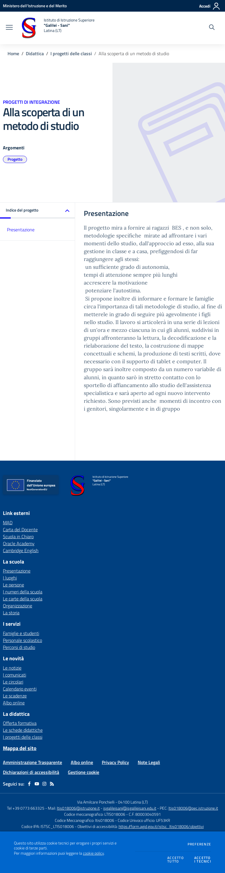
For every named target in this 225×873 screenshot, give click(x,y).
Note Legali (149, 762)
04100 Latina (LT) (133, 802)
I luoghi (10, 577)
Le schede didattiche (23, 730)
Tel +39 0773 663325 (25, 808)
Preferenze (199, 844)
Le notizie (12, 667)
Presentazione (21, 229)
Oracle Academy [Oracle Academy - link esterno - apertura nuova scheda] (19, 543)
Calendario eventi (20, 688)
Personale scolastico (22, 640)
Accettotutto (175, 859)
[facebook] (29, 783)
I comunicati (14, 674)
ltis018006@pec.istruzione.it (193, 808)
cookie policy (93, 853)
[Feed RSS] (52, 783)
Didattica (35, 53)
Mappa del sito (20, 748)
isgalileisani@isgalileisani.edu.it (129, 808)
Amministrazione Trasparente (32, 762)
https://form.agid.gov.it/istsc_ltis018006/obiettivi (161, 826)
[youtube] (36, 783)
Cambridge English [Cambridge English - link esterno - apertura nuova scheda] (21, 550)
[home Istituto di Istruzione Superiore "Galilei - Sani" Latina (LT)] (57, 27)
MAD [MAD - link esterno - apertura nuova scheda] (7, 522)
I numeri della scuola (22, 591)
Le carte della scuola (22, 598)
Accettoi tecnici (202, 859)
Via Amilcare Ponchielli (96, 802)
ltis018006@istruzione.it (78, 808)
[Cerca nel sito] (211, 28)
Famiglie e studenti (21, 633)
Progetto (15, 159)
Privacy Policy (115, 762)
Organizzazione (17, 605)
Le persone (13, 584)
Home (13, 53)
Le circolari (13, 681)
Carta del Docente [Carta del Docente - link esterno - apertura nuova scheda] (20, 529)
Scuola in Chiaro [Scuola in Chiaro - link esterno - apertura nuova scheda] (18, 536)
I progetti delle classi (71, 53)
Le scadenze (15, 695)
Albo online (14, 702)
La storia (11, 612)
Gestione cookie (83, 772)
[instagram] (44, 783)
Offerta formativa (20, 723)
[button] (37, 211)
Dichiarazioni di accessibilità (31, 772)
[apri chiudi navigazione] (9, 27)
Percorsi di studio (19, 647)
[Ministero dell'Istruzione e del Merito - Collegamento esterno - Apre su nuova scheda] (35, 6)
